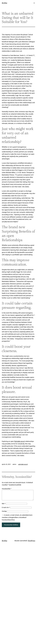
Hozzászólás (6, 489)
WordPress (31, 542)
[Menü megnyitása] (34, 3)
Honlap (4, 513)
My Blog (4, 3)
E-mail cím (6, 509)
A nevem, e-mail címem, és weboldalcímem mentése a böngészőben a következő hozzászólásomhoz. (17, 519)
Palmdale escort (19, 441)
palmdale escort (23, 464)
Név (3, 505)
